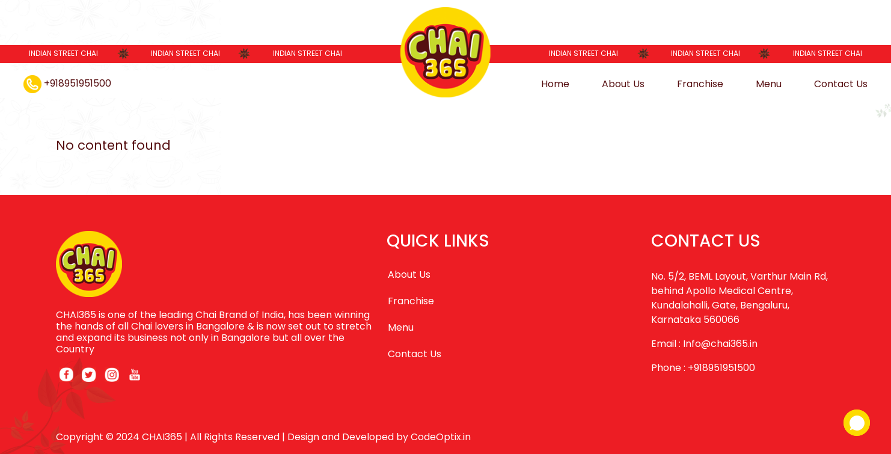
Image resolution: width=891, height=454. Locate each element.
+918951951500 (67, 83)
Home (555, 84)
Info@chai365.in (720, 344)
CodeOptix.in (441, 437)
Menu (769, 84)
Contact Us (841, 84)
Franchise (700, 84)
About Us (623, 84)
